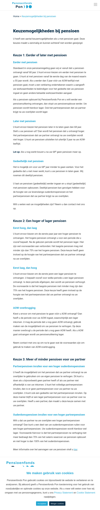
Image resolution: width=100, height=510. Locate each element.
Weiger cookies (57, 504)
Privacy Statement (63, 492)
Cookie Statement (86, 492)
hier (75, 449)
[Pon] (17, 5)
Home (16, 16)
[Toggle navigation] (95, 4)
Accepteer (41, 504)
